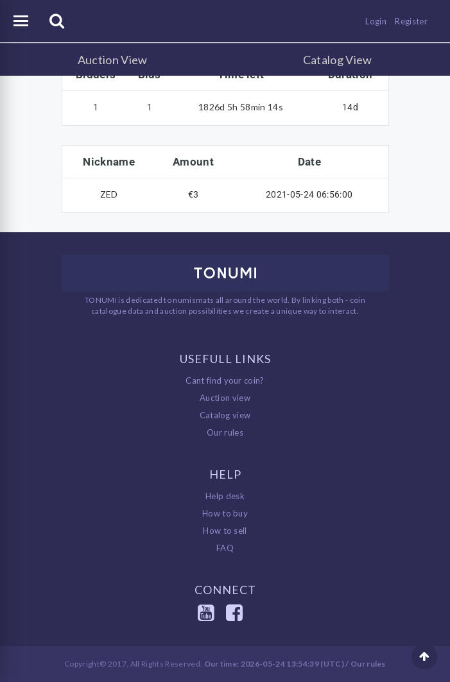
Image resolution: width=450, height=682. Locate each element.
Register (411, 21)
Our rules (225, 432)
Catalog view (225, 415)
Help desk (225, 496)
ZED (109, 194)
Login (375, 21)
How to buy (225, 513)
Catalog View (337, 60)
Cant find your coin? (225, 380)
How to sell (225, 530)
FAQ (225, 548)
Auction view (225, 398)
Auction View (113, 60)
